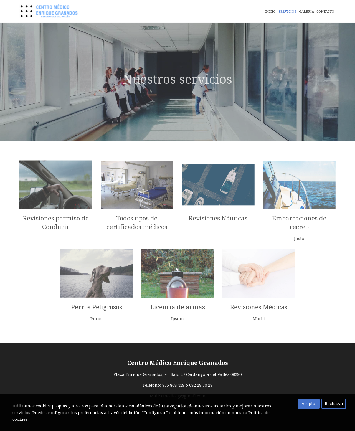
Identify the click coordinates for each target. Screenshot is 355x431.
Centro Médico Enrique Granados (177, 362)
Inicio (270, 12)
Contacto (325, 12)
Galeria (306, 12)
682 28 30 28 (200, 385)
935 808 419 (173, 385)
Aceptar (309, 403)
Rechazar (334, 403)
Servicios (287, 12)
